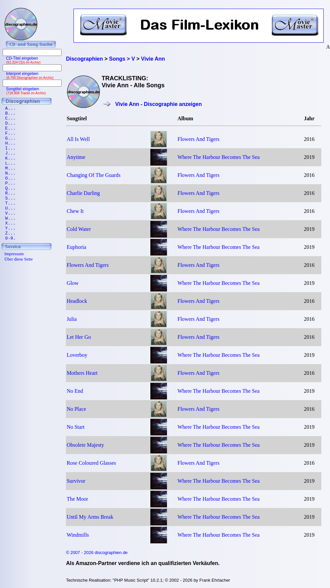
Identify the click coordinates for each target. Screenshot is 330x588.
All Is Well (78, 139)
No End (75, 391)
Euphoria (76, 247)
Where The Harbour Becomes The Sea (219, 157)
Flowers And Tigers (199, 139)
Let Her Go (79, 337)
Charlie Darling (83, 193)
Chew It (75, 211)
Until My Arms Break (90, 517)
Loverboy (77, 355)
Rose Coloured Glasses (91, 463)
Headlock (77, 301)
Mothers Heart (82, 373)
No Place (76, 409)
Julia (72, 319)
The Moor (77, 499)
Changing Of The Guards (93, 175)
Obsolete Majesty (85, 445)
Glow (73, 283)
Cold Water (79, 229)
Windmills (78, 535)
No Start (75, 427)
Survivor (76, 481)
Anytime (76, 157)
